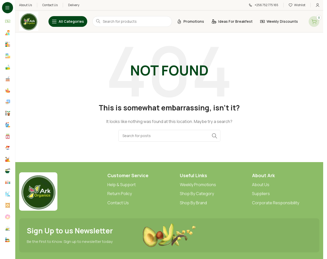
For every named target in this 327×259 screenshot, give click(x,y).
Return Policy (119, 193)
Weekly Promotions (198, 184)
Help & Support (121, 184)
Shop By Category (197, 193)
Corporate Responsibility (275, 203)
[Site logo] (28, 21)
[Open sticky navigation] (68, 21)
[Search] (169, 136)
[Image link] (38, 191)
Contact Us (118, 203)
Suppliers (261, 193)
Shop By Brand (193, 203)
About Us (260, 184)
